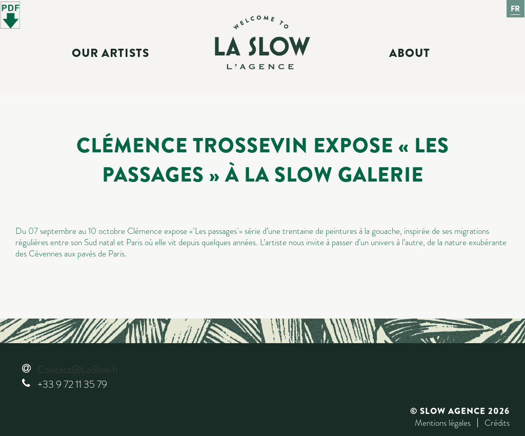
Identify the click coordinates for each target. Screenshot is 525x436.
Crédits (497, 423)
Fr (516, 8)
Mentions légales (443, 423)
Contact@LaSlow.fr (77, 369)
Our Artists (110, 53)
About (409, 53)
